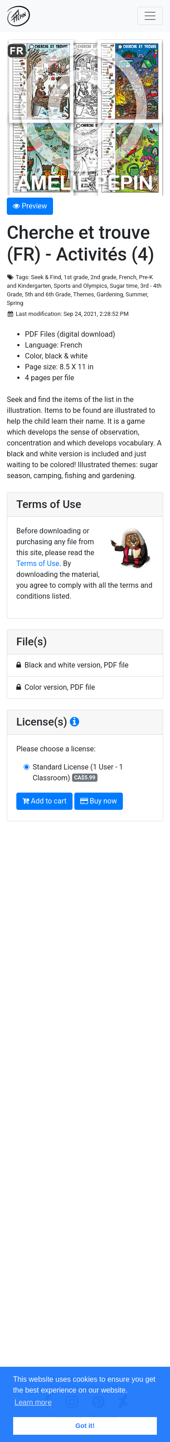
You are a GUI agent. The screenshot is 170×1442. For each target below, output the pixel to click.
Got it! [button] (84, 1425)
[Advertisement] (85, 1100)
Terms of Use (37, 563)
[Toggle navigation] (150, 16)
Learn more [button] (33, 1402)
